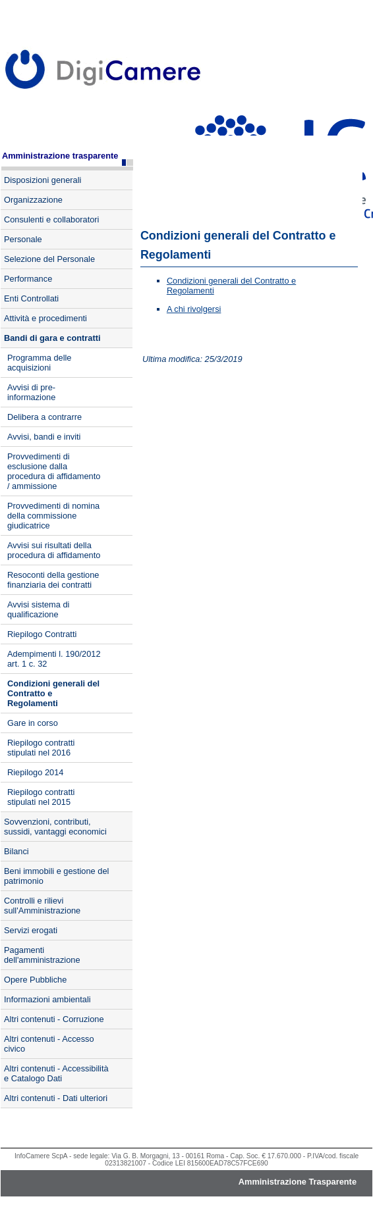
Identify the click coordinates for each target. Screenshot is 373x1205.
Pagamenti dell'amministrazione (42, 955)
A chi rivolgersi (194, 309)
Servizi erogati (30, 930)
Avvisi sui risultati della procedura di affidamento (53, 550)
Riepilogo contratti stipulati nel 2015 (40, 797)
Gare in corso (32, 723)
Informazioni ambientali (47, 999)
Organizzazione (33, 200)
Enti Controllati (31, 298)
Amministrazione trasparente (60, 156)
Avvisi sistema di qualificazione (38, 609)
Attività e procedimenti (45, 318)
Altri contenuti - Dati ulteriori (55, 1098)
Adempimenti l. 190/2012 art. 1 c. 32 (54, 659)
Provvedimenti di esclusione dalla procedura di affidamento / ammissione (53, 471)
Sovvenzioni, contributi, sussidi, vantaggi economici (55, 826)
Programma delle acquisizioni (39, 362)
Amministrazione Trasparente (298, 1182)
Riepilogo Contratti (41, 634)
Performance (28, 279)
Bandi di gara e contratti (52, 338)
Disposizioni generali (42, 180)
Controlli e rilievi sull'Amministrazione (42, 905)
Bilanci (16, 851)
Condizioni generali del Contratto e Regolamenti (53, 693)
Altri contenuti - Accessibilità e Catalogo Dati (56, 1073)
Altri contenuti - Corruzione (54, 1019)
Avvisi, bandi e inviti (43, 437)
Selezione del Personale (49, 259)
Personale (23, 239)
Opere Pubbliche (35, 980)
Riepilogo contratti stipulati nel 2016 (40, 747)
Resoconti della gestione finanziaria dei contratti (53, 580)
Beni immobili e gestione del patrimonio (56, 876)
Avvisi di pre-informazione (31, 392)
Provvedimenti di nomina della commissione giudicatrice (53, 515)
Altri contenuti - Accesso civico (49, 1044)
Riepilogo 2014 (35, 772)
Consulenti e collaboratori (51, 219)
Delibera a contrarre (44, 417)
